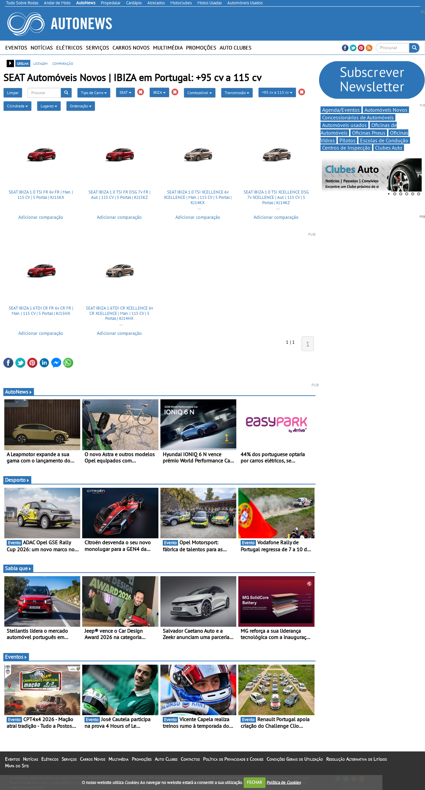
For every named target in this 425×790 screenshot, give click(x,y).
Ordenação (81, 105)
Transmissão (237, 92)
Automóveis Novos (385, 109)
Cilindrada (17, 105)
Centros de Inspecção (346, 147)
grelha (23, 63)
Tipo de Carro (94, 92)
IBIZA (159, 92)
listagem (40, 63)
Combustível (199, 92)
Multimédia (168, 47)
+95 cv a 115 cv (277, 92)
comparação (62, 63)
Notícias (42, 47)
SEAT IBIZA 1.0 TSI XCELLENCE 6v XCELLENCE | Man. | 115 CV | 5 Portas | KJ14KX (198, 197)
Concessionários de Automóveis (358, 117)
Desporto (17, 479)
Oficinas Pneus (368, 132)
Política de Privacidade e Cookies (233, 759)
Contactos (190, 759)
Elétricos (69, 47)
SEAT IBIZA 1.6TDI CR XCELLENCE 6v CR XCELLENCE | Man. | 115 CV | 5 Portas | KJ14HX (119, 313)
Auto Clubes (236, 47)
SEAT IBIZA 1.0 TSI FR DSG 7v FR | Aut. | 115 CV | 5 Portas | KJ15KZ (119, 194)
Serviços (97, 47)
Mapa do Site (17, 766)
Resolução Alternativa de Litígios (356, 759)
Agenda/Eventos (341, 109)
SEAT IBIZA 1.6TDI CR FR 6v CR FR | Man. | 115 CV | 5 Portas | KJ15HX (41, 310)
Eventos (16, 47)
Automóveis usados (344, 125)
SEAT (125, 92)
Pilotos (347, 140)
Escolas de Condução (384, 140)
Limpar (13, 92)
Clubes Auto (388, 147)
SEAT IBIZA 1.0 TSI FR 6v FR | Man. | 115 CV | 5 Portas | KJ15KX (41, 194)
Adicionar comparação (40, 217)
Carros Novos (131, 47)
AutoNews (18, 391)
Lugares (49, 105)
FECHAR (254, 782)
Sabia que (18, 568)
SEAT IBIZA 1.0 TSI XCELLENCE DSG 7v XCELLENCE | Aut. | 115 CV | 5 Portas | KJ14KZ (276, 197)
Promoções (201, 47)
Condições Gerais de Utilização (295, 759)
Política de (284, 782)
